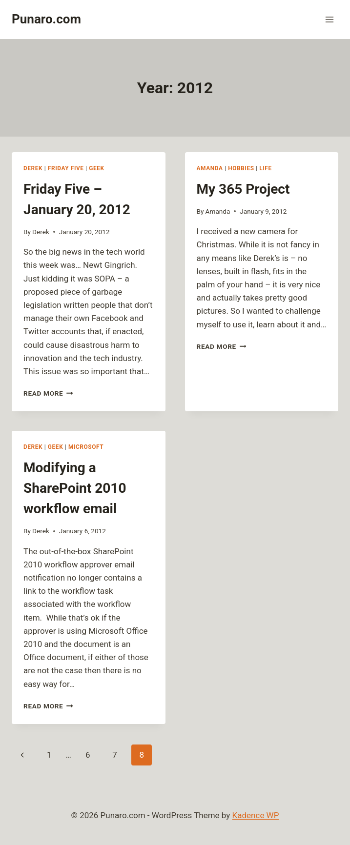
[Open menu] (329, 19)
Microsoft (85, 446)
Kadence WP (255, 815)
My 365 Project (243, 189)
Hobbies (241, 168)
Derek (32, 168)
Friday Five (66, 168)
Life (265, 168)
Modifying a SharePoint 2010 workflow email (74, 488)
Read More (48, 393)
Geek (96, 168)
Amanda (210, 168)
